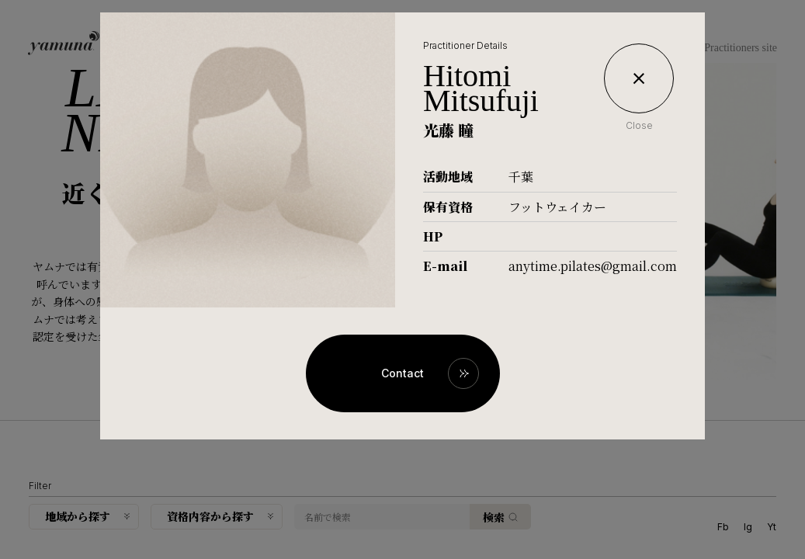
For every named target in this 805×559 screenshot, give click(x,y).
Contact (402, 373)
